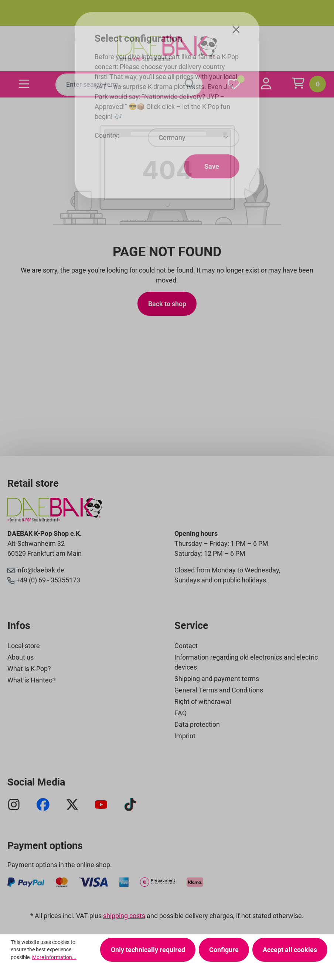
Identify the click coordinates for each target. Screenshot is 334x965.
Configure (224, 950)
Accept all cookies (290, 950)
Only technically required (148, 950)
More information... (54, 957)
